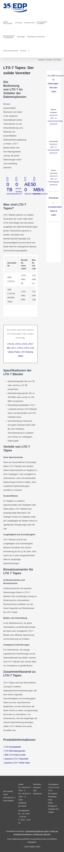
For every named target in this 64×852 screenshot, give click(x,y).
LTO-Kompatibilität (13, 747)
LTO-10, (11, 344)
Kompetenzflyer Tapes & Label (55, 211)
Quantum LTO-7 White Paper (17, 763)
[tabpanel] (20, 286)
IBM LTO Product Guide (15, 755)
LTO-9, (18, 344)
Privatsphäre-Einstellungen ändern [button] (37, 831)
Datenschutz (37, 794)
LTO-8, (24, 344)
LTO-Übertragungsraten (15, 751)
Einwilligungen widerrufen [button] (42, 834)
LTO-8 (50, 790)
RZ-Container (52, 794)
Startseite (41, 60)
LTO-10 (50, 787)
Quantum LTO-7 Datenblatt (16, 759)
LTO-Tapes (48, 60)
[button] (28, 51)
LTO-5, (27, 348)
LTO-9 (56, 787)
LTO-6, (20, 348)
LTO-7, (14, 348)
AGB (34, 790)
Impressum (37, 787)
